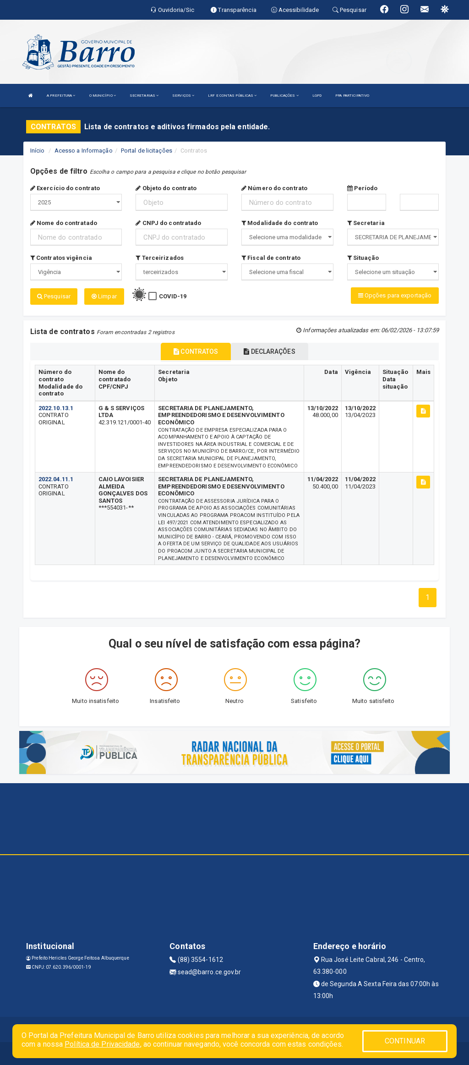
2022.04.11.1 (55, 479)
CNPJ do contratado (168, 223)
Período (362, 188)
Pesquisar (54, 296)
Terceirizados (160, 257)
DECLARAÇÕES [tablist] (269, 351)
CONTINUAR (405, 1041)
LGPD (317, 95)
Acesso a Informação (84, 150)
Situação (363, 257)
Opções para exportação (394, 295)
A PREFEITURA (61, 95)
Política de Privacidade (102, 1044)
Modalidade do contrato (279, 223)
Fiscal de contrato (270, 257)
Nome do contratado (63, 223)
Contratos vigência (61, 257)
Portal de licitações (146, 150)
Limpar (104, 296)
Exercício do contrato (65, 188)
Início (37, 150)
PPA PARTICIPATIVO (352, 95)
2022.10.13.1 (55, 408)
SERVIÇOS (183, 95)
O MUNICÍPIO (102, 95)
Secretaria (366, 223)
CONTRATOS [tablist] (196, 351)
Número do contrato (274, 188)
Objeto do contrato (166, 188)
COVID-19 (173, 296)
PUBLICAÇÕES (284, 95)
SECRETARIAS (144, 95)
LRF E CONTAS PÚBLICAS (232, 95)
